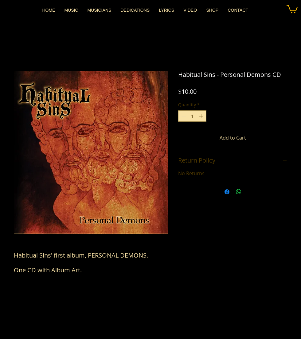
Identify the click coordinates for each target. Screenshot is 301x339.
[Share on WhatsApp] (238, 191)
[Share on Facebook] (227, 191)
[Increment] (201, 116)
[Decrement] (183, 116)
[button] (292, 8)
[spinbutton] (192, 116)
